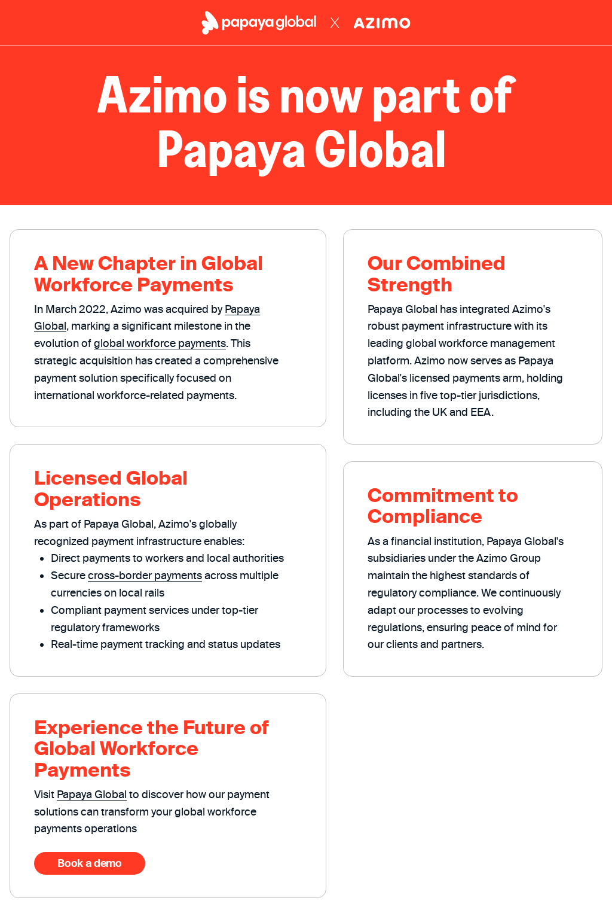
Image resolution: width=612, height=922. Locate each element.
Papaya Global (92, 794)
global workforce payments (160, 343)
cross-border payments (145, 575)
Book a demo (89, 863)
